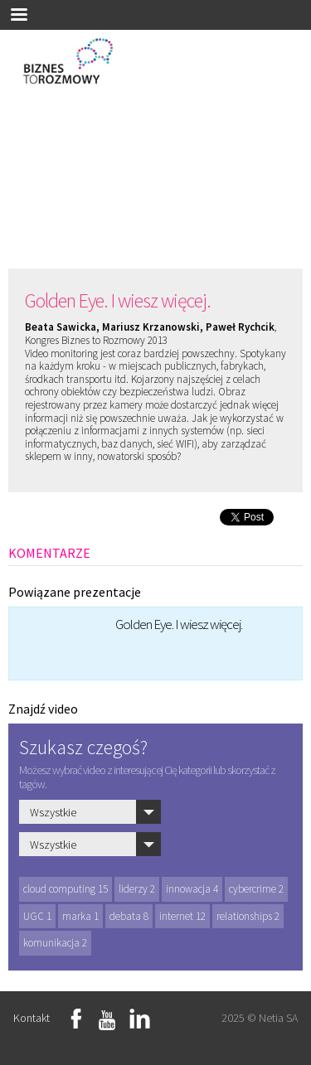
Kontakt (31, 1017)
